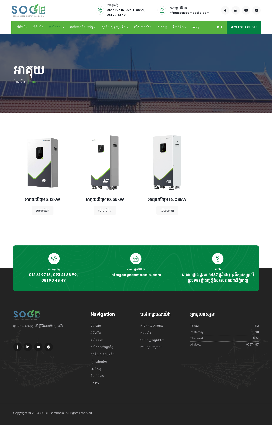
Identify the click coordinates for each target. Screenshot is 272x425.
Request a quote (243, 27)
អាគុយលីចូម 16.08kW (167, 199)
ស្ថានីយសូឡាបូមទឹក (113, 27)
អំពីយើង (38, 27)
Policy (195, 27)
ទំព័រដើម (22, 27)
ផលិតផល (55, 27)
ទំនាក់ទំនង (179, 27)
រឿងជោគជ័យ (142, 27)
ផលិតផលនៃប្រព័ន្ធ (81, 27)
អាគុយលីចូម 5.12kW (42, 199)
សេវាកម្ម (161, 27)
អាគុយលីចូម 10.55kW (105, 199)
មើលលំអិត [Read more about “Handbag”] (42, 210)
